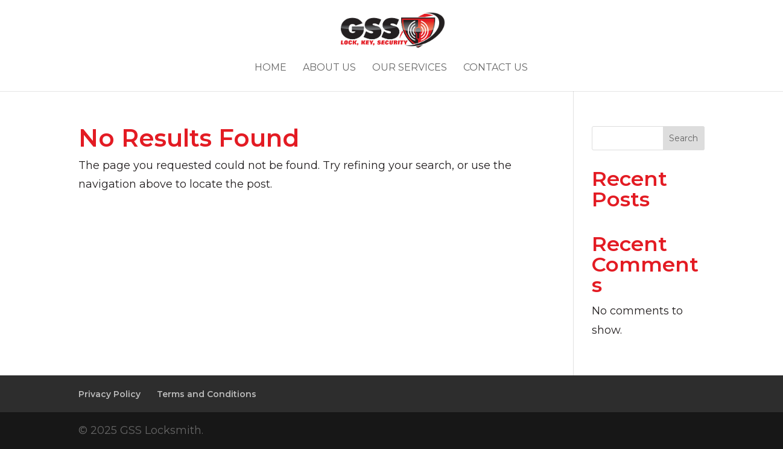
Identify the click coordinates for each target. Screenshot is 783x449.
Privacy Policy (109, 394)
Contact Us (495, 68)
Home (271, 68)
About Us (329, 68)
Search (683, 138)
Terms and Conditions (206, 394)
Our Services (409, 68)
